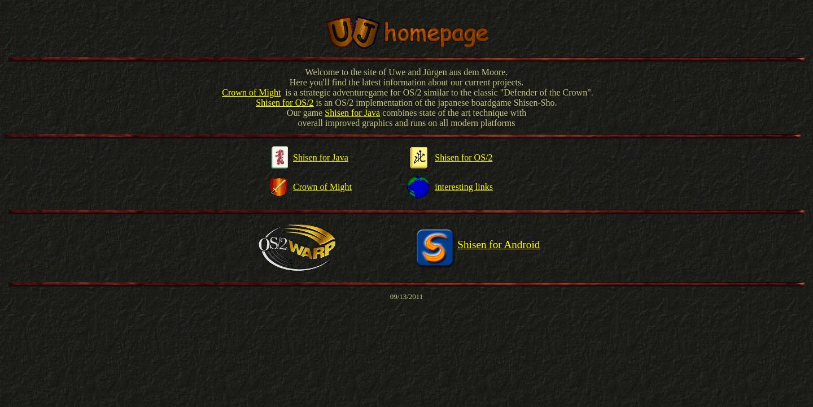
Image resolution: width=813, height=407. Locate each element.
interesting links (464, 187)
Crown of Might (251, 92)
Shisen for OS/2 (463, 157)
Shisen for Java (352, 113)
